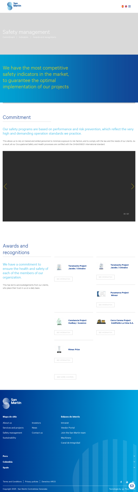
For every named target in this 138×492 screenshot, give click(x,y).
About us (7, 422)
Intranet (65, 422)
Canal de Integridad (70, 442)
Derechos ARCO (49, 481)
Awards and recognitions (44, 37)
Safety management (12, 432)
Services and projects (13, 427)
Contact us (37, 432)
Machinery (66, 437)
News (34, 427)
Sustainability (9, 437)
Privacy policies (31, 481)
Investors (36, 422)
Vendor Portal (68, 427)
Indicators (24, 37)
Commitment (9, 37)
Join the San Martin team (73, 432)
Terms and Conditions (12, 481)
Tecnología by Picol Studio (122, 489)
